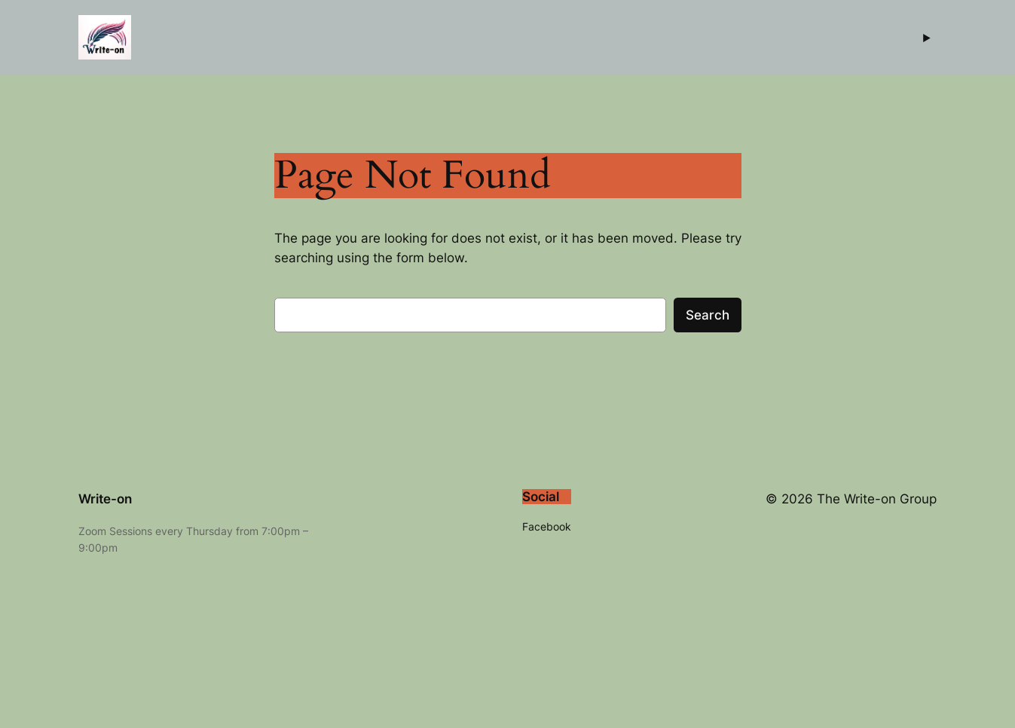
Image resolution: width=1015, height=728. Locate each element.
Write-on (105, 498)
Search (707, 315)
